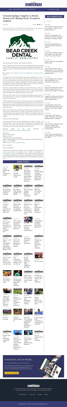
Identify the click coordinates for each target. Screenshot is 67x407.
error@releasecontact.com (9, 153)
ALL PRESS (25, 9)
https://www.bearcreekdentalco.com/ (16, 142)
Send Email (9, 136)
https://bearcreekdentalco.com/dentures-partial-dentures (16, 130)
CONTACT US (32, 9)
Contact (46, 394)
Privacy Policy (32, 394)
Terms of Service (23, 394)
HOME (10, 9)
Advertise (40, 394)
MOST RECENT (17, 9)
